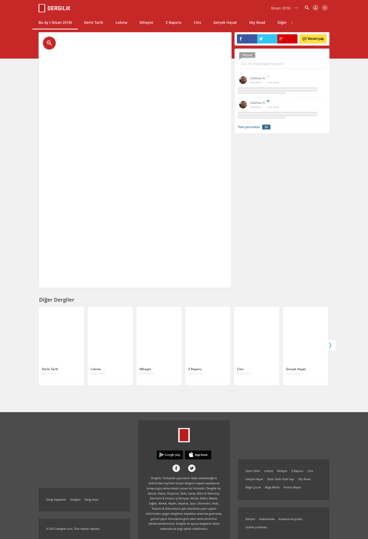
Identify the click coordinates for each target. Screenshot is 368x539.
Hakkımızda (266, 519)
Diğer (285, 22)
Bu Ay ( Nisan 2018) (55, 22)
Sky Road (257, 22)
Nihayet (146, 22)
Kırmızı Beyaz (292, 487)
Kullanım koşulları (290, 519)
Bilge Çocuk (253, 487)
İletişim (250, 519)
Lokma (121, 22)
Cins (197, 22)
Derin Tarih (93, 22)
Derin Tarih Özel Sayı (280, 479)
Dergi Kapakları (56, 499)
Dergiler (75, 499)
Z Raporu (173, 22)
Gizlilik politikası (256, 527)
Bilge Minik (272, 487)
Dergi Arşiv (92, 499)
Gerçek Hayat (225, 22)
